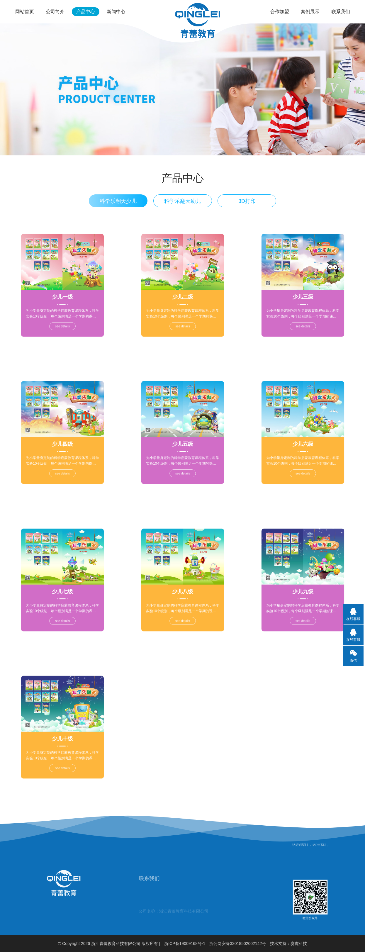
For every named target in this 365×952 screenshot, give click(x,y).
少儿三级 (302, 290)
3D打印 (247, 205)
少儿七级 (62, 584)
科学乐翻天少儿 (118, 205)
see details (62, 302)
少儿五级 (182, 437)
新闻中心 (116, 11)
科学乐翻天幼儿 (182, 205)
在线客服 (353, 614)
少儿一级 (62, 290)
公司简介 (55, 11)
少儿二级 (182, 290)
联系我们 (340, 11)
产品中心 (85, 11)
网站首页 (24, 11)
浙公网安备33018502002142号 (237, 943)
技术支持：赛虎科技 (288, 943)
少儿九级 (302, 584)
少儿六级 (302, 437)
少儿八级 (182, 584)
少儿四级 (62, 437)
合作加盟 (279, 11)
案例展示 (310, 11)
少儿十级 (62, 732)
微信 (350, 656)
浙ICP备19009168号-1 (184, 943)
